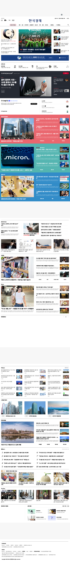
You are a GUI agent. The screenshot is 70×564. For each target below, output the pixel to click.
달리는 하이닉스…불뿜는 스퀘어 (65, 51)
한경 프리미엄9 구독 (62, 18)
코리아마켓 (26, 25)
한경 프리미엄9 (13, 25)
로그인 (68, 18)
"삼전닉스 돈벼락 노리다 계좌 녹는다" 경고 (9, 224)
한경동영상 (3, 317)
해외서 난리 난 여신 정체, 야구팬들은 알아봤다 (61, 250)
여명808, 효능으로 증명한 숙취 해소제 (8, 483)
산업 (22, 25)
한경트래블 (3, 420)
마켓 (63, 140)
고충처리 (12, 545)
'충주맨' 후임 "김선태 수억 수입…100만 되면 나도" (43, 250)
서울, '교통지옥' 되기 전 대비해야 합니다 (8, 501)
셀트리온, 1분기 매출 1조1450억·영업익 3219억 (55, 393)
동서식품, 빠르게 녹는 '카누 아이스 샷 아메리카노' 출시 (8, 370)
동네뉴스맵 (42, 198)
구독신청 (7, 545)
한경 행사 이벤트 (4, 506)
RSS (27, 551)
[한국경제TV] (5, 20)
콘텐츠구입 (10, 551)
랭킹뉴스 (3, 449)
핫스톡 (2, 77)
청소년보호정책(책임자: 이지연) (46, 551)
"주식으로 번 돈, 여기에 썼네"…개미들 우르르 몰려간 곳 (51, 452)
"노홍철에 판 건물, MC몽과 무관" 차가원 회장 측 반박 (47, 192)
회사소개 (3, 545)
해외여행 (56, 444)
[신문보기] (2, 20)
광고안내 (16, 545)
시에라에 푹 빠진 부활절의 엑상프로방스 (45, 266)
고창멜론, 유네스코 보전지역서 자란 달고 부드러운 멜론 (43, 483)
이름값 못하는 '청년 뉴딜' (5, 67)
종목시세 (52, 169)
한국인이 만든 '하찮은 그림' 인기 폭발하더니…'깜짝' (26, 250)
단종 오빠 (38, 500)
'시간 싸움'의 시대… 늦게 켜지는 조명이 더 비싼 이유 (47, 294)
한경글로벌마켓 (4, 145)
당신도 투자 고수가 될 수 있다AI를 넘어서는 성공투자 (8, 40)
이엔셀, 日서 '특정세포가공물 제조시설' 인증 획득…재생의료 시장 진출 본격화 (31, 394)
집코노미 (36, 25)
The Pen (3, 488)
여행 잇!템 (64, 444)
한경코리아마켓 (4, 116)
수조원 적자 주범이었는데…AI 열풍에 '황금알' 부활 (58, 80)
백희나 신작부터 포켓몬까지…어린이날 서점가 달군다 (15, 280)
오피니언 (46, 25)
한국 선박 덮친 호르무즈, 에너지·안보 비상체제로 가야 (42, 68)
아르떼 (2, 255)
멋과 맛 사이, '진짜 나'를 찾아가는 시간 (45, 302)
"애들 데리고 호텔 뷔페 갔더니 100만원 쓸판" (51, 232)
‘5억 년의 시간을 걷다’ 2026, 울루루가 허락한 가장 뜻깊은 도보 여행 (47, 430)
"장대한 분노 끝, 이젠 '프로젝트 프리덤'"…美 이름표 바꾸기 (7, 48)
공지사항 (29, 506)
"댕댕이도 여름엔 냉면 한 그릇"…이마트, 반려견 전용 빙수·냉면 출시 (55, 389)
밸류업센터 (63, 198)
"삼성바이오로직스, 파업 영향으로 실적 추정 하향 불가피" (47, 119)
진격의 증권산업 (30, 416)
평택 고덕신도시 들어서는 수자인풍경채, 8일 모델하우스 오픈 (54, 370)
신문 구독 (56, 18)
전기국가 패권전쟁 (54, 416)
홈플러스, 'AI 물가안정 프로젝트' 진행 (54, 376)
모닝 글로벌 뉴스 (56, 88)
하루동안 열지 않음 (63, 57)
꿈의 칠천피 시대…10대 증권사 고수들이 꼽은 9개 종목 (8, 82)
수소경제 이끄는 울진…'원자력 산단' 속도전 (26, 483)
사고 (68, 506)
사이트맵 (19, 551)
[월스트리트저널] (9, 20)
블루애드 (21, 545)
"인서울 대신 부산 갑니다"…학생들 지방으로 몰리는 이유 (51, 459)
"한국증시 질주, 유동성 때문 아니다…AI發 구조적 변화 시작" (47, 134)
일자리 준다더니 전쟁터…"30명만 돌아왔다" (51, 229)
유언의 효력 (56, 67)
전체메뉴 (58, 25)
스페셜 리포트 (4, 400)
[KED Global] (13, 20)
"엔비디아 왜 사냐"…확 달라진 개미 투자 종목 (51, 224)
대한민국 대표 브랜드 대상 (11, 471)
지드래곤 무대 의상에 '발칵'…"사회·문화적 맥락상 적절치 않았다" (18, 467)
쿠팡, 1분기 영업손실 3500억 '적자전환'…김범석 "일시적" (65, 38)
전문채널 (52, 25)
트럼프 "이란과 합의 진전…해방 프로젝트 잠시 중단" (65, 31)
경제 (19, 25)
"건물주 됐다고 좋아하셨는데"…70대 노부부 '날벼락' (26, 501)
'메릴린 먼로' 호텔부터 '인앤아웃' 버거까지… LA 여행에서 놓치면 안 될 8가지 (47, 438)
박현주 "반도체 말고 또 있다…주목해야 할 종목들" (64, 44)
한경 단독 (55, 77)
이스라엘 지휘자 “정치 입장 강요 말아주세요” (46, 258)
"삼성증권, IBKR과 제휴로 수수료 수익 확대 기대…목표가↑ (46, 127)
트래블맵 (40, 444)
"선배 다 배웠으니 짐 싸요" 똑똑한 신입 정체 (51, 227)
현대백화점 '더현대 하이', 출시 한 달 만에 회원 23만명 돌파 (31, 370)
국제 (40, 25)
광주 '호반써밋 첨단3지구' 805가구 (44, 185)
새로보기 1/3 (66, 367)
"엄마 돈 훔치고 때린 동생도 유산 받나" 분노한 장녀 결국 (61, 501)
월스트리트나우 (40, 147)
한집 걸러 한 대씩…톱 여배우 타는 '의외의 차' (51, 235)
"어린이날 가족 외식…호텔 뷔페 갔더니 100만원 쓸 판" (51, 456)
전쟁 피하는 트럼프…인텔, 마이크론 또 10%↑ (46, 149)
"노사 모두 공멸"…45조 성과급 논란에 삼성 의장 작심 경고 (52, 463)
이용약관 (31, 551)
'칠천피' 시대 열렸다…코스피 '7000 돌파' (32, 50)
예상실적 (41, 169)
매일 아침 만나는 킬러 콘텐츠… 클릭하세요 (31, 234)
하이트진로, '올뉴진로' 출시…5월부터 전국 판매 (8, 376)
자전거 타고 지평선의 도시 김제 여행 (11, 445)
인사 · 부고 (64, 506)
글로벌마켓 (31, 25)
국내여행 (48, 444)
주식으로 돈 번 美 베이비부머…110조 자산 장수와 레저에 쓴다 (54, 382)
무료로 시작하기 (34, 103)
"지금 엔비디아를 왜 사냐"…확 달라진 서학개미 (46, 163)
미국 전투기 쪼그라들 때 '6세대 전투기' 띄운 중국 (58, 91)
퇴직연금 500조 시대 (8, 416)
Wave (2, 284)
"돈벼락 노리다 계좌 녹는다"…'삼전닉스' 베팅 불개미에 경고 (17, 463)
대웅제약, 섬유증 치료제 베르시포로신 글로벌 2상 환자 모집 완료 (8, 393)
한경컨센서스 (42, 140)
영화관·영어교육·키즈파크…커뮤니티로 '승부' (13, 199)
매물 (52, 198)
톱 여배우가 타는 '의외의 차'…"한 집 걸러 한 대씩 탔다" (16, 456)
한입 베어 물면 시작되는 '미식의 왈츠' (44, 287)
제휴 (7, 551)
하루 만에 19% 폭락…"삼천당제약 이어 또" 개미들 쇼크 (16, 459)
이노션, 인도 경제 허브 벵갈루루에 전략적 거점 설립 (31, 382)
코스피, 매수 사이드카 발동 (6, 381)
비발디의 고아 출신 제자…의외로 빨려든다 (45, 273)
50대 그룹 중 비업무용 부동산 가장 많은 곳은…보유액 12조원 (8, 388)
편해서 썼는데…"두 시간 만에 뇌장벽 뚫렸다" (9, 231)
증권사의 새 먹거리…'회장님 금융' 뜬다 (12, 141)
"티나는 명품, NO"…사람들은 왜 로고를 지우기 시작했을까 (17, 309)
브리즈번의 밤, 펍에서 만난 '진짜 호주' (44, 309)
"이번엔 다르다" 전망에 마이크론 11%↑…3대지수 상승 (16, 170)
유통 (43, 25)
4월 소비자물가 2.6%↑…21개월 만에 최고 (8, 44)
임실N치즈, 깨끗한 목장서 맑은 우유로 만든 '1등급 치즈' (61, 483)
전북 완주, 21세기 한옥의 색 (42, 423)
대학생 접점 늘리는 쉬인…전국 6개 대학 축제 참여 (31, 376)
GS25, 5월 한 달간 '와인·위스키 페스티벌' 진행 (31, 388)
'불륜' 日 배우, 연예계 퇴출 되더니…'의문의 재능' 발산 (8, 250)
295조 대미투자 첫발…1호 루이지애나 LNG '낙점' (50, 467)
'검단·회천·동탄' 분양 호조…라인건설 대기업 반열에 (47, 177)
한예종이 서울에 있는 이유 (23, 67)
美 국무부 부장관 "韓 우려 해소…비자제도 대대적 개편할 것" (8, 52)
